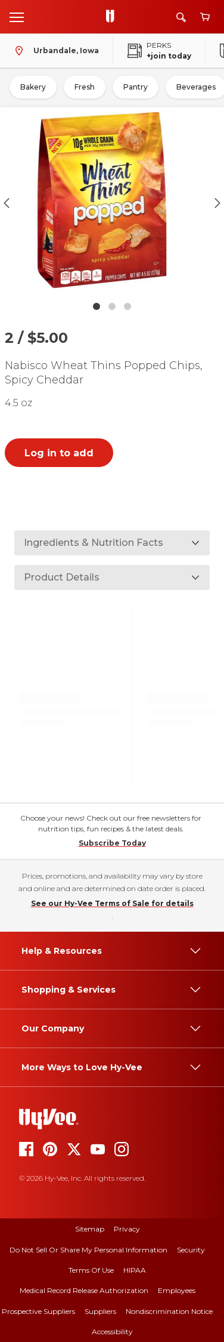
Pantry (135, 86)
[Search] (181, 17)
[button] (112, 202)
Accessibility (112, 1331)
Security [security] (191, 1249)
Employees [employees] (176, 1290)
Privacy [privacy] (127, 1228)
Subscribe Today (112, 843)
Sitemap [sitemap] (89, 1228)
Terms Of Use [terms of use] (91, 1270)
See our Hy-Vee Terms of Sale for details (112, 903)
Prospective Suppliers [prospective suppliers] (38, 1311)
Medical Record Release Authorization (84, 1290)
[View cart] (204, 17)
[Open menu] (17, 17)
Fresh (84, 86)
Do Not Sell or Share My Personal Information (88, 1249)
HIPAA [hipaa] (134, 1270)
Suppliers (100, 1311)
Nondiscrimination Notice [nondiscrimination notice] (169, 1311)
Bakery (33, 86)
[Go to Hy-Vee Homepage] (113, 17)
